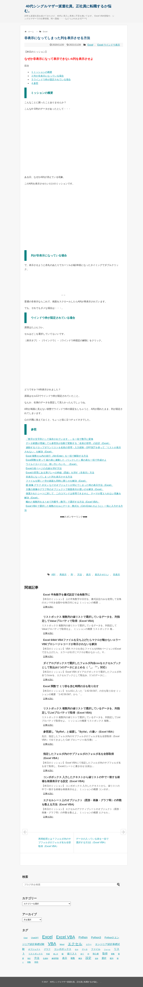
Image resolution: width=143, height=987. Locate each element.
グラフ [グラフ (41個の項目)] (47, 949)
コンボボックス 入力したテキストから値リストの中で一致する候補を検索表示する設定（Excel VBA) (81, 779)
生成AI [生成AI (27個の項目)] (45, 958)
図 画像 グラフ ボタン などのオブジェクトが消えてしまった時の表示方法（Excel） (69, 485)
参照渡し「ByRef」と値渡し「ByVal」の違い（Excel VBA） (79, 731)
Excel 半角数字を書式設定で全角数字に (66, 594)
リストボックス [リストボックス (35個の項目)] (35, 954)
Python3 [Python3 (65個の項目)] (96, 937)
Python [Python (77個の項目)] (83, 937)
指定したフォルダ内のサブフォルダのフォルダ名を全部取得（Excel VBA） (78, 756)
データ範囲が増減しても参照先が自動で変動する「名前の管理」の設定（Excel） (68, 443)
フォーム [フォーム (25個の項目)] (107, 949)
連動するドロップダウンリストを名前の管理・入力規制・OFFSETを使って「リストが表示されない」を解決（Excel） (72, 449)
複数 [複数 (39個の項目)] (73, 958)
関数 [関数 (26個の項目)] (29, 962)
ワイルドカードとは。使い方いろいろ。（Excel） (52, 464)
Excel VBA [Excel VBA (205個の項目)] (65, 937)
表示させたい (102, 574)
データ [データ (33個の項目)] (85, 949)
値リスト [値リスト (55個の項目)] (72, 953)
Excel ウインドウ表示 (108, 45)
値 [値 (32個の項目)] (62, 954)
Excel (90, 45)
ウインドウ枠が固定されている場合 (51, 79)
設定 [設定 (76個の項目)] (88, 958)
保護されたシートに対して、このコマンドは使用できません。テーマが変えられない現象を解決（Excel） (72, 495)
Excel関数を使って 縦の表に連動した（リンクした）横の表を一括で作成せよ (66, 460)
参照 (35, 83)
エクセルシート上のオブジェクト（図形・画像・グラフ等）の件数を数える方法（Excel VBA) (82, 802)
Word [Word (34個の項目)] (62, 944)
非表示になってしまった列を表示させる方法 (49, 477)
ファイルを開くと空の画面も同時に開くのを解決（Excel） (56, 481)
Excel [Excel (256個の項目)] (47, 936)
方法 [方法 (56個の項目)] (36, 958)
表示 (88, 574)
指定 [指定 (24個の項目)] (29, 958)
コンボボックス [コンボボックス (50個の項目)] (62, 949)
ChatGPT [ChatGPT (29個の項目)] (35, 938)
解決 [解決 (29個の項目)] (80, 958)
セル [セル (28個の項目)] (76, 949)
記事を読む (48, 607)
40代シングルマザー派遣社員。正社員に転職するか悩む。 (67, 8)
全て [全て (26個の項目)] (82, 954)
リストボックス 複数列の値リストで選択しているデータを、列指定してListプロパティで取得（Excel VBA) (81, 710)
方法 (79, 574)
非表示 (116, 574)
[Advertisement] (74, 541)
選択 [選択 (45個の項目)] (104, 958)
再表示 (63, 574)
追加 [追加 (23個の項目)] (96, 958)
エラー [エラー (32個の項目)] (89, 944)
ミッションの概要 (42, 72)
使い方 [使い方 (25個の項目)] (55, 954)
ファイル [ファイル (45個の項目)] (95, 949)
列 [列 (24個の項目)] (88, 954)
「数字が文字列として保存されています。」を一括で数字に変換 (59, 439)
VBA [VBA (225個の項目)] (52, 943)
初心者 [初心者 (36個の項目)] (96, 954)
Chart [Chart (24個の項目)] (26, 938)
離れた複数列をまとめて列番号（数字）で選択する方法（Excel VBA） (63, 502)
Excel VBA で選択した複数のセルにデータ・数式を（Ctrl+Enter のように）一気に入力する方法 (73, 508)
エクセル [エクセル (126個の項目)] (75, 944)
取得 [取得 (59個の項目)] (105, 953)
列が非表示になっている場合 (48, 76)
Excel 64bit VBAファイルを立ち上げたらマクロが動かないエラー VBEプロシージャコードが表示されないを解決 (81, 642)
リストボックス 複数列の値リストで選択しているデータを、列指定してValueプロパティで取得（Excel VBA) (81, 619)
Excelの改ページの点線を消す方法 (44, 468)
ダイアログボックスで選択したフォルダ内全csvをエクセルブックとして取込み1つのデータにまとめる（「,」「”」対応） (81, 665)
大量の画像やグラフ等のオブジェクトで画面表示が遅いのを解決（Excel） (65, 489)
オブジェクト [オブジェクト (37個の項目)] (34, 949)
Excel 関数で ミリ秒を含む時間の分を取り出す (71, 686)
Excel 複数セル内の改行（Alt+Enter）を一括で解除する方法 (57, 456)
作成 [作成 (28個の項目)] (48, 954)
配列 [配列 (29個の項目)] (111, 958)
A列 (53, 574)
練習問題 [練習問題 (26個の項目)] (55, 958)
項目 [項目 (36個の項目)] (36, 962)
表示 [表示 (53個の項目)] (64, 958)
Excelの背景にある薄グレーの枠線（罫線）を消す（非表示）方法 (60, 472)
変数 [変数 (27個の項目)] (113, 954)
